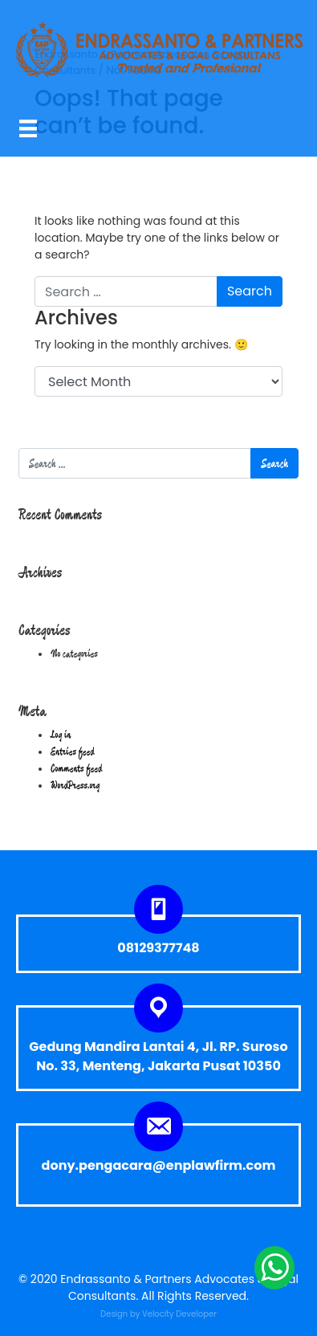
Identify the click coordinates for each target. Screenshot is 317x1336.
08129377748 (158, 948)
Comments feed (76, 768)
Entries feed (73, 751)
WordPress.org (75, 785)
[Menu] (28, 128)
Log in (61, 734)
